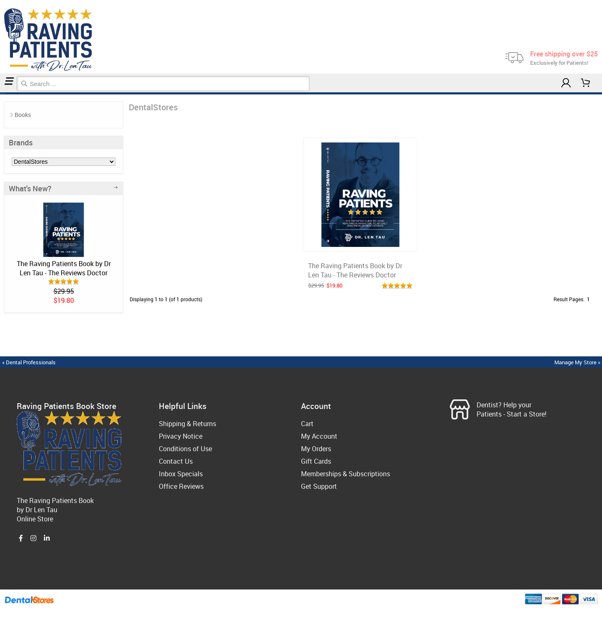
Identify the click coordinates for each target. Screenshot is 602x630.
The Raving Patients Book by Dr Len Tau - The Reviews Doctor (64, 268)
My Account (319, 436)
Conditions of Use (185, 448)
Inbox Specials (181, 473)
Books (23, 115)
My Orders (316, 448)
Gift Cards (316, 461)
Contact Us (176, 461)
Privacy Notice (180, 436)
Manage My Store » (578, 362)
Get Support (319, 486)
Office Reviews (181, 486)
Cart (307, 423)
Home (1, 93)
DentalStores (3, 93)
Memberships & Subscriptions (345, 473)
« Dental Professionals (29, 362)
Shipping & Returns (187, 423)
